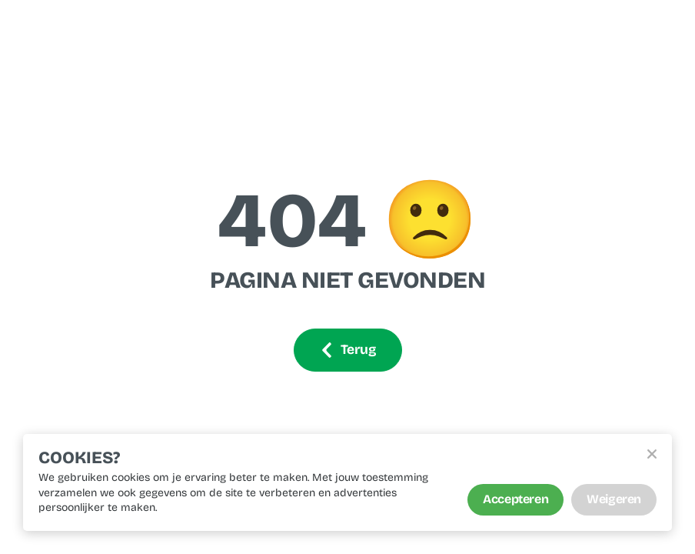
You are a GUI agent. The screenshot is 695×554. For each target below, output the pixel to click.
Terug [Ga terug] (348, 350)
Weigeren (614, 499)
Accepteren (515, 499)
